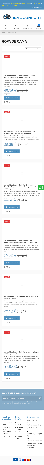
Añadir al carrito (12, 98)
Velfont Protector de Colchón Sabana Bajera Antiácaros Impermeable (19, 76)
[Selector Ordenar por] (30, 48)
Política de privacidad (20, 428)
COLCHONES (7, 422)
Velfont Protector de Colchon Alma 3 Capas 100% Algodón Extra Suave (21, 353)
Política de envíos (20, 433)
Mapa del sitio (19, 437)
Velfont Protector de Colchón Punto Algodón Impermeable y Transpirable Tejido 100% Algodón (22, 187)
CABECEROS (7, 436)
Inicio (18, 422)
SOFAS (5, 425)
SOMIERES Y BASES (7, 433)
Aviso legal (20, 425)
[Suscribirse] (40, 398)
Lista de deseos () (36, 7)
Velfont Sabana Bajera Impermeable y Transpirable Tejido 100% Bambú (19, 132)
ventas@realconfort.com (34, 441)
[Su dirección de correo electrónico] (20, 398)
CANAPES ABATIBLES (6, 428)
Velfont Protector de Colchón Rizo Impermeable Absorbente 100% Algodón (20, 241)
